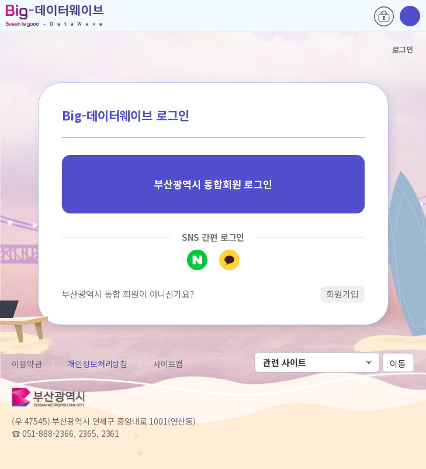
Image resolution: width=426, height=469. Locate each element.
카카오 (229, 260)
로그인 (384, 16)
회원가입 (342, 294)
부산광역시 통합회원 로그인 (213, 184)
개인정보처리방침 (97, 364)
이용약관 (26, 364)
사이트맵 (168, 364)
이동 (398, 363)
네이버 (197, 260)
